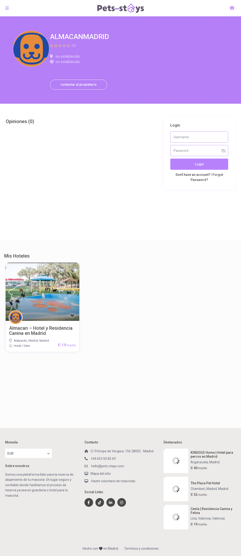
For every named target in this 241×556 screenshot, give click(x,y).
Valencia (218, 518)
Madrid (44, 340)
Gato (27, 345)
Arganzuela (199, 462)
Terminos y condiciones (141, 548)
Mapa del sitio (101, 473)
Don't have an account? (193, 175)
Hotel (17, 345)
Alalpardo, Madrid (26, 340)
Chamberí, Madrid (204, 489)
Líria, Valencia (201, 518)
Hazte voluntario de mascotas (113, 481)
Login (199, 164)
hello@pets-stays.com (107, 466)
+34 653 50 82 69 (103, 458)
